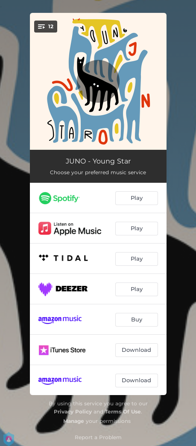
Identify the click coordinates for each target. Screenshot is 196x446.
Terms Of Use (123, 411)
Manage (73, 421)
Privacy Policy (73, 411)
